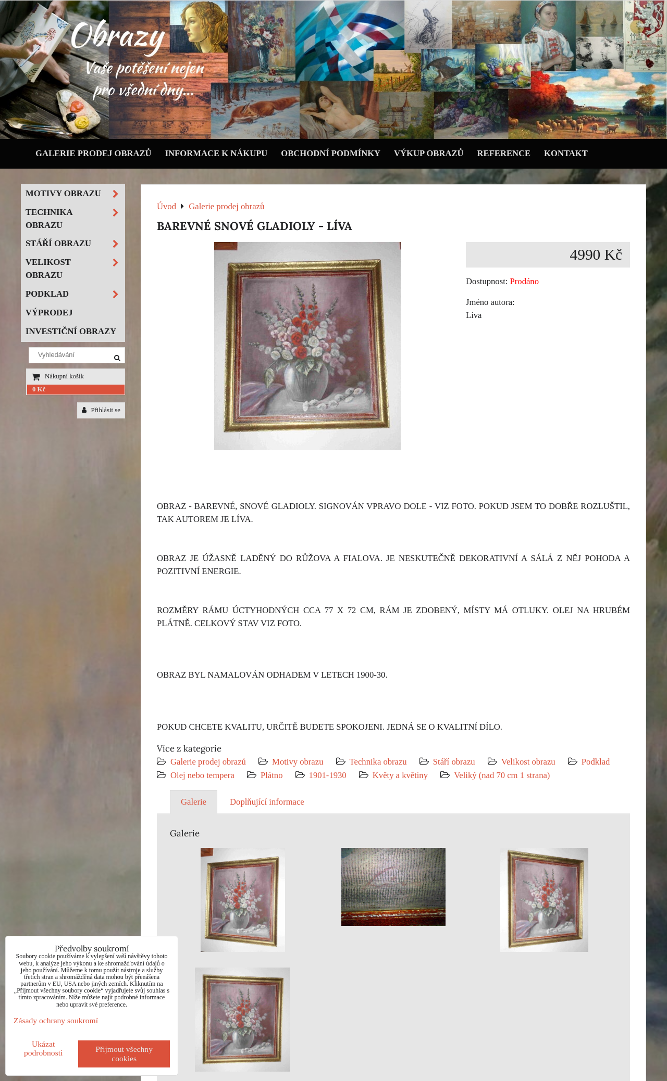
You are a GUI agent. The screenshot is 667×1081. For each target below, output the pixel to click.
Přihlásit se (101, 410)
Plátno (272, 775)
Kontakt (566, 153)
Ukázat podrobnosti (43, 1048)
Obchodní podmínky (330, 153)
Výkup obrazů (428, 153)
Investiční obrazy (71, 331)
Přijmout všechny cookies (124, 1054)
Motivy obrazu (297, 762)
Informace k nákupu (216, 153)
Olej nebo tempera (202, 775)
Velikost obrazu (528, 762)
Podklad (596, 762)
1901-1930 (328, 775)
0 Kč (38, 389)
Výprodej (49, 312)
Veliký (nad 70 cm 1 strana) (502, 775)
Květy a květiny (400, 775)
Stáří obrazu (454, 762)
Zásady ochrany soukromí (56, 1020)
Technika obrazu (378, 762)
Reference (504, 153)
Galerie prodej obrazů (93, 153)
